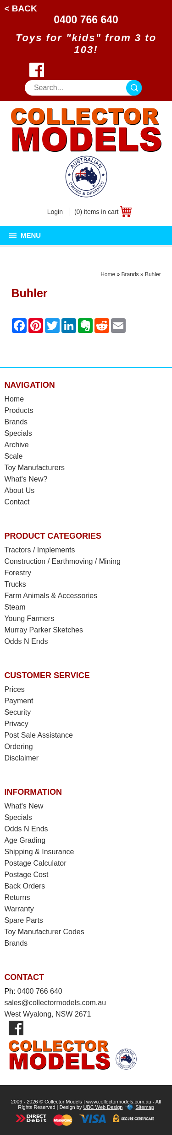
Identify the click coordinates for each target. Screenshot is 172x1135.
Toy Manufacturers (34, 467)
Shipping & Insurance (39, 852)
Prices (14, 689)
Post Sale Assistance (38, 735)
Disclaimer (21, 758)
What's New (23, 806)
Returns (17, 897)
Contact (16, 502)
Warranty (18, 909)
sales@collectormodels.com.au (55, 1003)
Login (55, 211)
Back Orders (24, 886)
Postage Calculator (35, 863)
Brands (130, 274)
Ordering (18, 746)
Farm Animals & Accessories (50, 596)
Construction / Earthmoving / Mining (62, 561)
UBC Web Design (102, 1107)
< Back (20, 8)
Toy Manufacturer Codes (44, 932)
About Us (19, 490)
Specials (18, 433)
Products (18, 410)
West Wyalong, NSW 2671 (47, 1014)
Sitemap (144, 1107)
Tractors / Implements (39, 550)
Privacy (16, 724)
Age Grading (24, 840)
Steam (14, 607)
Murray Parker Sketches (43, 630)
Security (17, 712)
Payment (18, 701)
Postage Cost (26, 874)
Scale (13, 456)
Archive (16, 445)
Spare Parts (23, 920)
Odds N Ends (26, 641)
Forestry (17, 573)
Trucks (15, 584)
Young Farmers (29, 618)
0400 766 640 (86, 20)
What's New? (25, 479)
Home (107, 274)
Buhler (153, 274)
